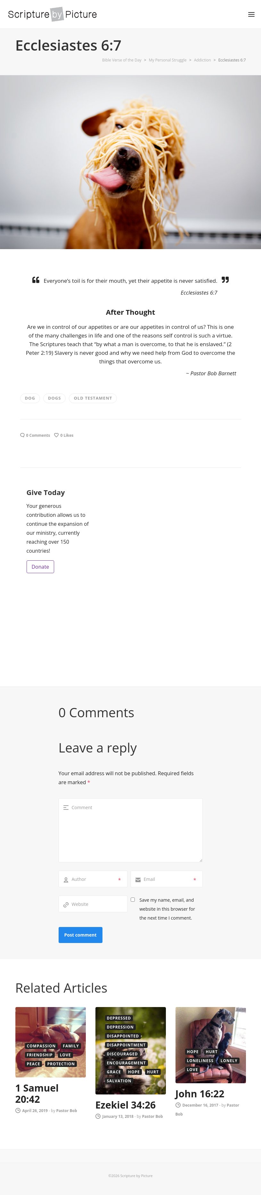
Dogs (54, 398)
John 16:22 (199, 1093)
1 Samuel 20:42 (37, 1093)
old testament (93, 398)
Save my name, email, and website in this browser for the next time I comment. (167, 909)
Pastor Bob (66, 1110)
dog (30, 398)
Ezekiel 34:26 (125, 1104)
